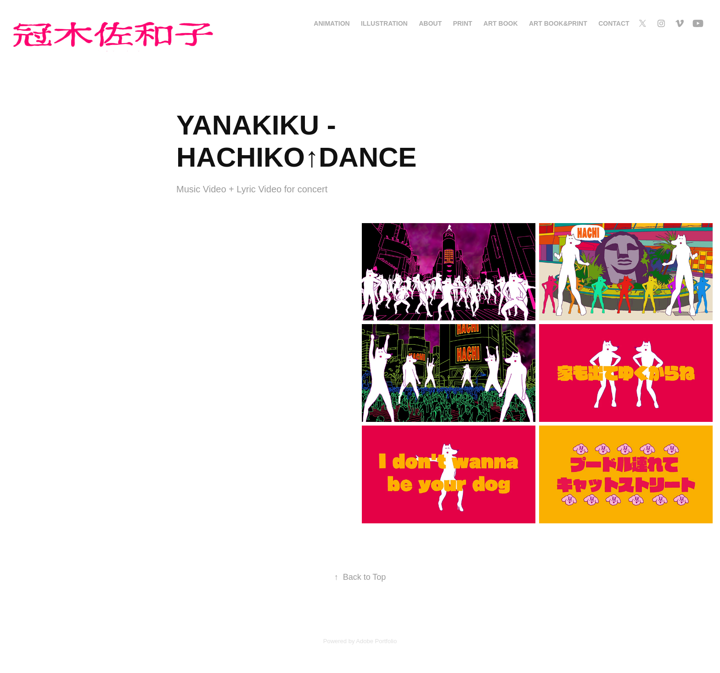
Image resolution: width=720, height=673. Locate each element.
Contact (613, 23)
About (430, 23)
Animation (331, 23)
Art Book (501, 23)
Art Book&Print (558, 23)
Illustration (384, 23)
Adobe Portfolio (376, 641)
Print (462, 23)
